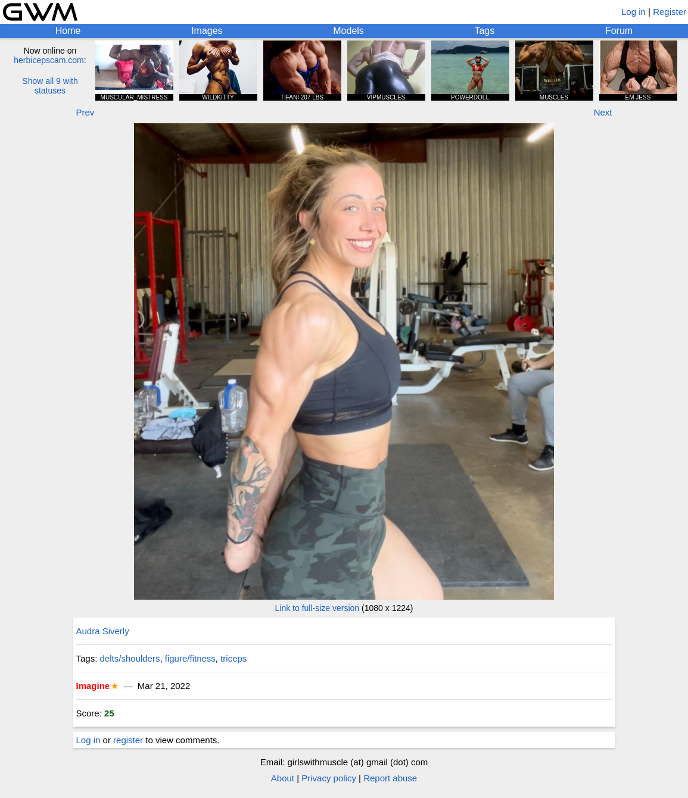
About (282, 778)
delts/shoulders (130, 658)
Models (348, 31)
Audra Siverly (102, 631)
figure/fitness (190, 658)
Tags (484, 31)
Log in (633, 12)
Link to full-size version (317, 608)
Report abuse (390, 778)
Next (603, 112)
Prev (85, 112)
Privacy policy (328, 778)
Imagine (93, 686)
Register (669, 12)
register (128, 740)
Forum (619, 31)
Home (68, 31)
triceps (233, 658)
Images (206, 31)
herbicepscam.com (49, 60)
